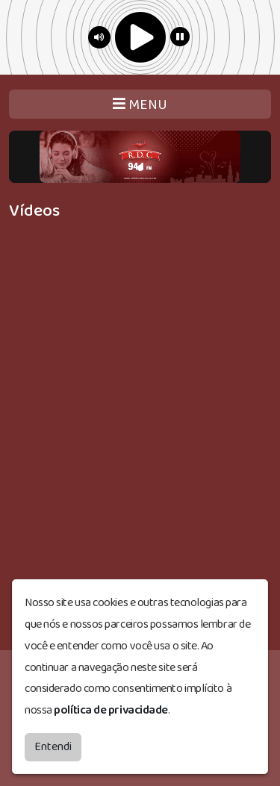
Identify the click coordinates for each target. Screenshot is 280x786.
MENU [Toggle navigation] (140, 104)
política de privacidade (111, 710)
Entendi (53, 746)
